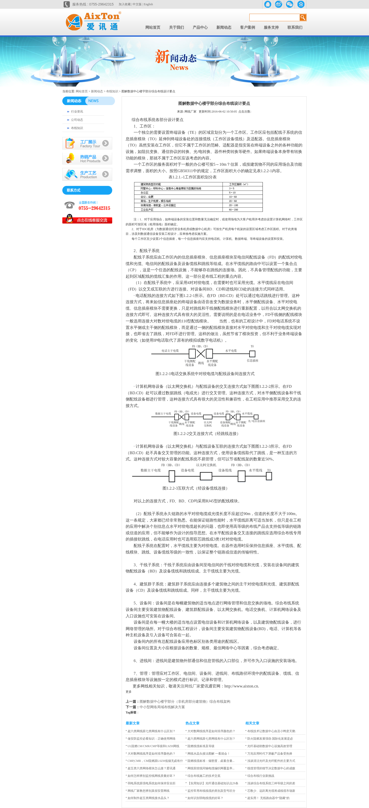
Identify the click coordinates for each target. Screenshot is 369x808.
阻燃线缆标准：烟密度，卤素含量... (210, 761)
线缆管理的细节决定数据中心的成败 (270, 768)
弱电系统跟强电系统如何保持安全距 (151, 783)
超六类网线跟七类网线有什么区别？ (151, 731)
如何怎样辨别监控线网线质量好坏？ (151, 776)
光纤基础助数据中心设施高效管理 (268, 746)
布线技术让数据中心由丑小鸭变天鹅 (270, 731)
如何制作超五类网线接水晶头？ (148, 798)
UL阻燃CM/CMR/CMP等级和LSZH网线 (152, 746)
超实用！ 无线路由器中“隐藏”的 (267, 798)
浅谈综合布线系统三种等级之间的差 (270, 783)
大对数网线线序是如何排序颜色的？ (151, 753)
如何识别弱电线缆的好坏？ (204, 798)
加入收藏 (125, 4)
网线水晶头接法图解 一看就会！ (207, 753)
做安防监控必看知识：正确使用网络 (151, 738)
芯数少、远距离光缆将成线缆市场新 (270, 791)
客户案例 (247, 27)
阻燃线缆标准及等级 (199, 746)
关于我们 (176, 27)
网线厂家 (192, 686)
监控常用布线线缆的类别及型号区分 (210, 791)
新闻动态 (223, 27)
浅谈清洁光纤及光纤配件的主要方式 (270, 761)
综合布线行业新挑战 (259, 776)
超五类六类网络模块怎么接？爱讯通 (151, 768)
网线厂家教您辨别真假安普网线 (148, 791)
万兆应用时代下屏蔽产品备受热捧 (268, 753)
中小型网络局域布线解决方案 (162, 707)
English (148, 4)
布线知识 (112, 91)
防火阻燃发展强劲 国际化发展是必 (269, 738)
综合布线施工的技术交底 (202, 776)
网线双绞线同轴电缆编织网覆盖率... (210, 768)
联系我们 (294, 27)
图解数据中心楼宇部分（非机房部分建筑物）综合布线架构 (185, 701)
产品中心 (200, 27)
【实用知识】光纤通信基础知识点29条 (211, 783)
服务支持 (271, 27)
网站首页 (152, 27)
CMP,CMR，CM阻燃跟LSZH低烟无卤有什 (154, 761)
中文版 (137, 4)
